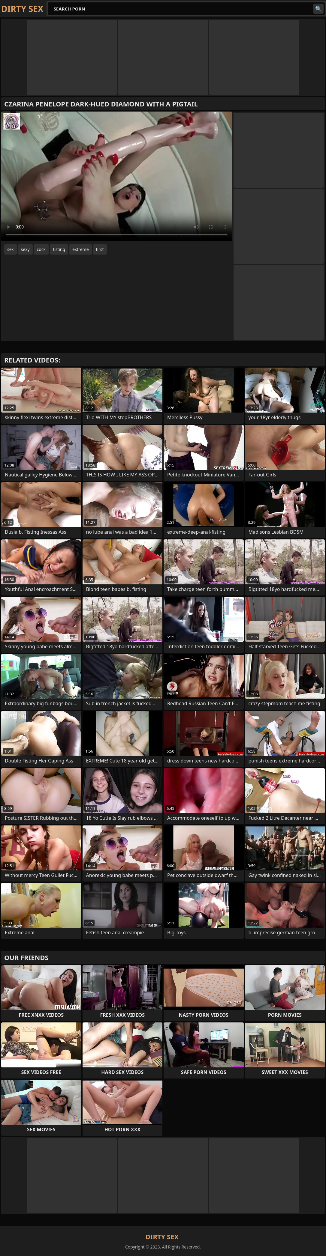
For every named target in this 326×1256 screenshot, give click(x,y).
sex (10, 249)
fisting (59, 249)
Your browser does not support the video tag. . (116, 176)
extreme (80, 249)
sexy (25, 249)
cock (41, 249)
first (100, 249)
